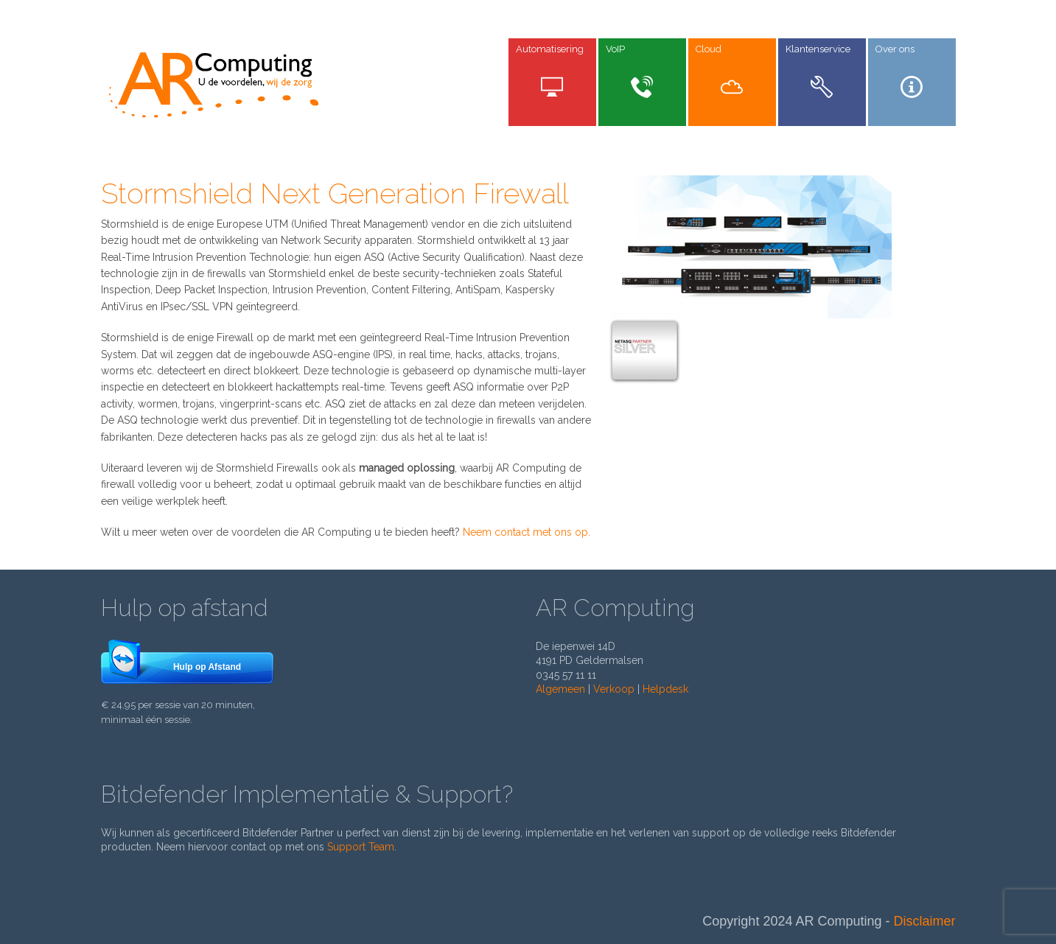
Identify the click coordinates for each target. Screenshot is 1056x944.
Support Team (360, 847)
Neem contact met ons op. (526, 532)
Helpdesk (665, 689)
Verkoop (613, 689)
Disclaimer (924, 921)
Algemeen (560, 689)
